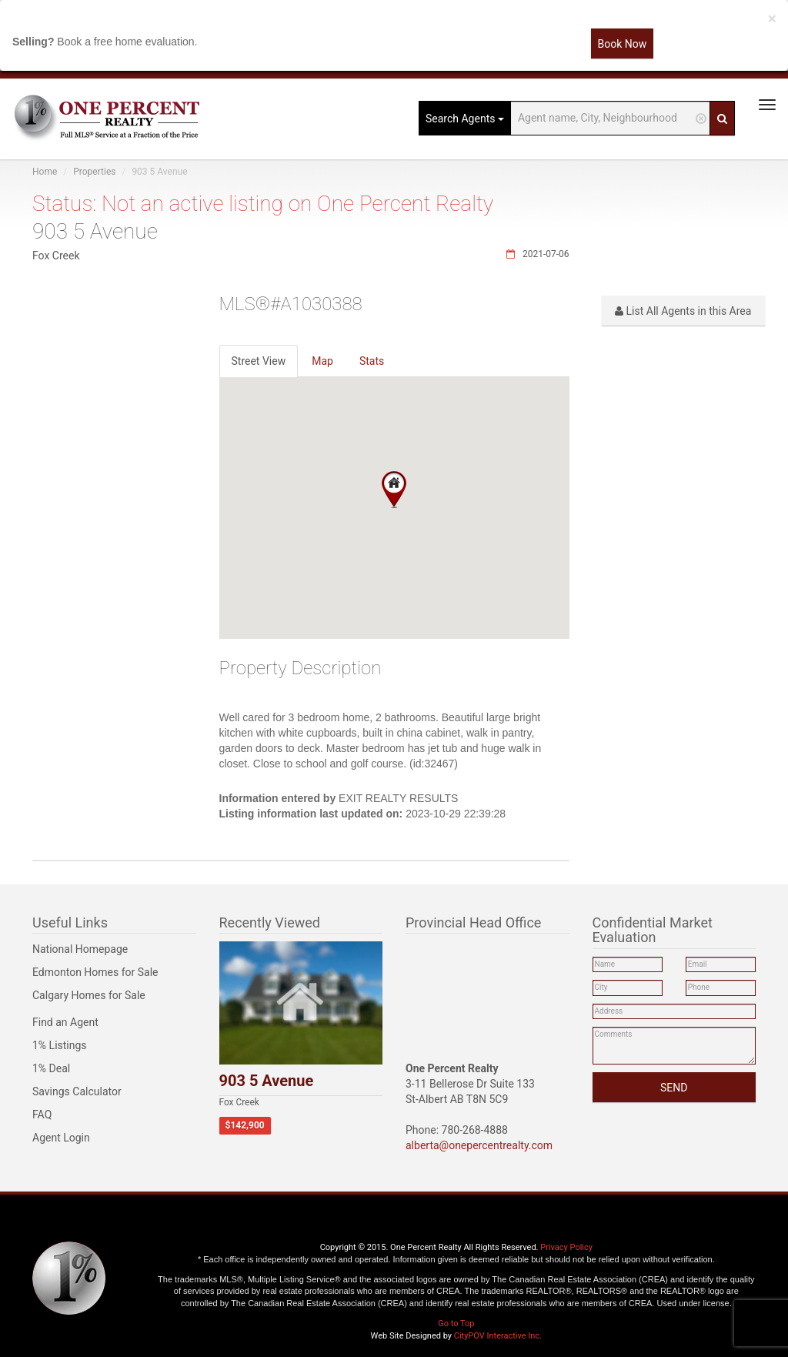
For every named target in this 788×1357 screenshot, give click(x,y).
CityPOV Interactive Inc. (498, 1336)
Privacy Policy (566, 1247)
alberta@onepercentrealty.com (479, 1145)
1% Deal (51, 1068)
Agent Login (61, 1137)
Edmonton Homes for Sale (95, 972)
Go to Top (456, 1324)
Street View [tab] (259, 361)
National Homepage (80, 949)
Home (44, 171)
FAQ (42, 1114)
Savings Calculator (77, 1091)
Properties (94, 171)
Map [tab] (322, 361)
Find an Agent (65, 1022)
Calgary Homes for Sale (88, 995)
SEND (673, 1087)
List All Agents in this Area (683, 311)
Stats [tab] (371, 361)
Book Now (622, 44)
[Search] (722, 118)
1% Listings (59, 1045)
